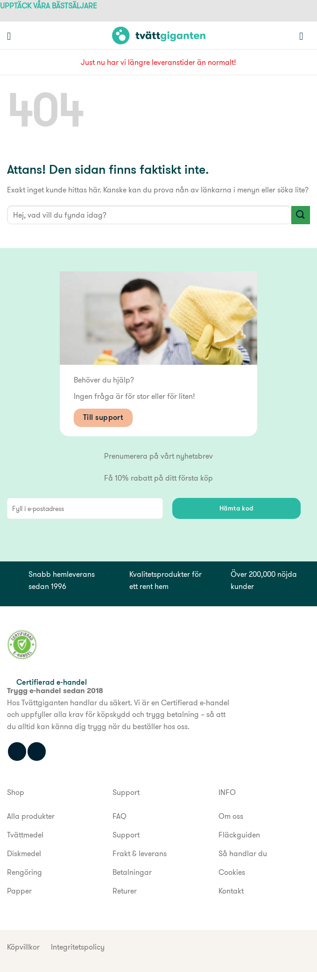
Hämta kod (236, 508)
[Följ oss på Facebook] (17, 751)
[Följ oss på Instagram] (37, 751)
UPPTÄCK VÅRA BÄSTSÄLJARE (48, 5)
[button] (12, 36)
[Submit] (300, 215)
